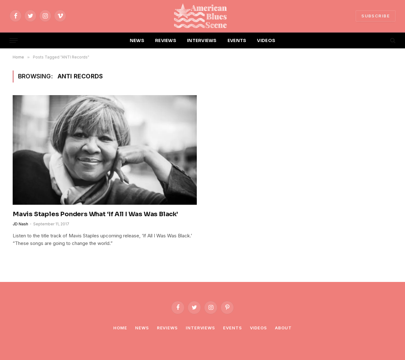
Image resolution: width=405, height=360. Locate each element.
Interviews (200, 327)
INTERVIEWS (202, 40)
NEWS (137, 40)
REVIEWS (165, 40)
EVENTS (236, 40)
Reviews (167, 327)
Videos (258, 327)
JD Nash (20, 224)
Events (232, 327)
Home (120, 327)
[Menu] (13, 41)
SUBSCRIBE (375, 15)
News (142, 327)
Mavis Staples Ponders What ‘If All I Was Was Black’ (95, 214)
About (283, 327)
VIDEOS (266, 40)
